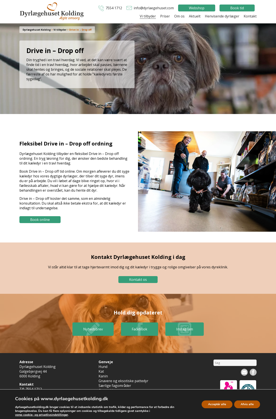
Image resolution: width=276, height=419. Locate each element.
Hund (103, 366)
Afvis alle (247, 404)
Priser (165, 16)
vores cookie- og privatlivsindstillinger (41, 415)
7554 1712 (114, 8)
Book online (40, 219)
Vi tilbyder (148, 16)
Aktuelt (195, 16)
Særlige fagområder (115, 385)
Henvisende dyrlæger (222, 16)
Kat (101, 371)
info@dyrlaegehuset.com (154, 8)
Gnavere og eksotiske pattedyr (123, 380)
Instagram (184, 329)
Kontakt (250, 16)
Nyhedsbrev (93, 329)
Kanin (103, 376)
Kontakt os (138, 279)
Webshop (196, 8)
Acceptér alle (217, 404)
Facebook (139, 329)
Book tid (237, 8)
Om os (179, 16)
